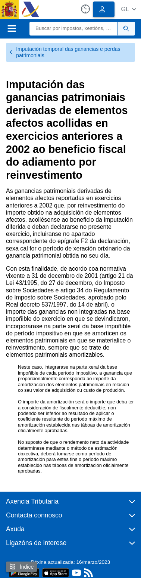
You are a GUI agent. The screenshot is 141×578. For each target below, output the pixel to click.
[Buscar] (73, 29)
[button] (128, 9)
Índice (21, 566)
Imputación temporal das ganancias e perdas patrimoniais (64, 52)
